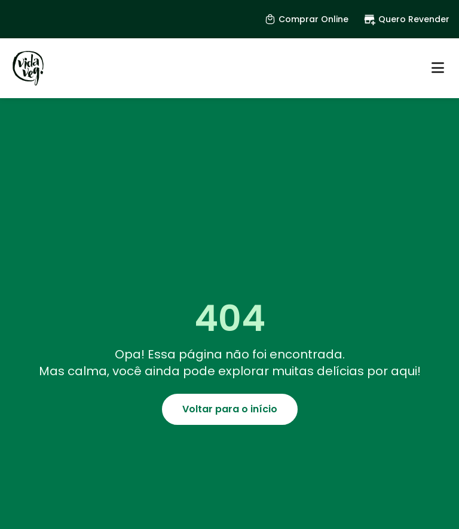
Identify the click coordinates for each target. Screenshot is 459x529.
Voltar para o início (229, 409)
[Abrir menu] (438, 68)
